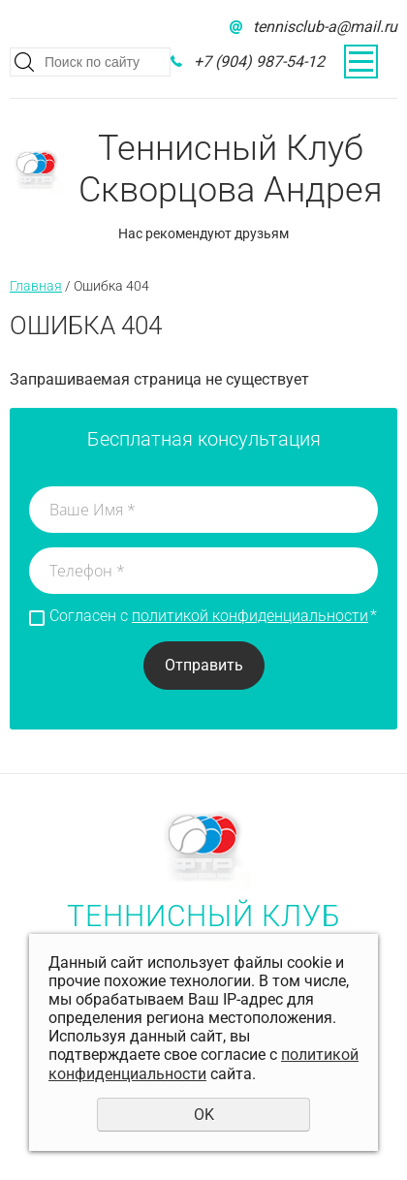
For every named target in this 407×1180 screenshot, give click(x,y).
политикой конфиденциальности (250, 615)
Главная (36, 286)
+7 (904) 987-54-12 (259, 61)
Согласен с (213, 616)
